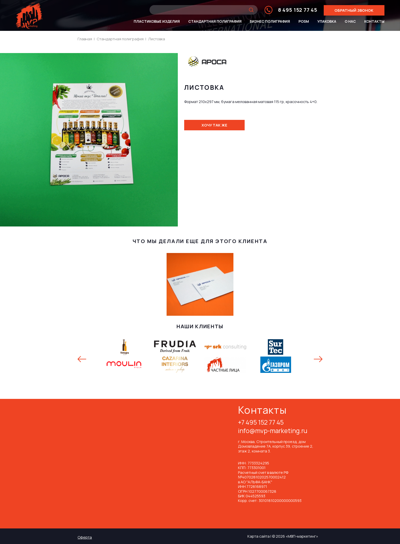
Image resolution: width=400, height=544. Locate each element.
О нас (350, 21)
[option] (200, 356)
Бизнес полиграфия (270, 21)
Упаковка (326, 21)
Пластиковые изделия (157, 21)
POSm (303, 21)
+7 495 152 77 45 (261, 422)
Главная (85, 38)
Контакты (374, 21)
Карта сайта (258, 536)
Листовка (156, 38)
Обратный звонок (353, 10)
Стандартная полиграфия (215, 21)
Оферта (85, 537)
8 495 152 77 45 (297, 9)
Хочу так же (214, 125)
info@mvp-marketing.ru (272, 431)
